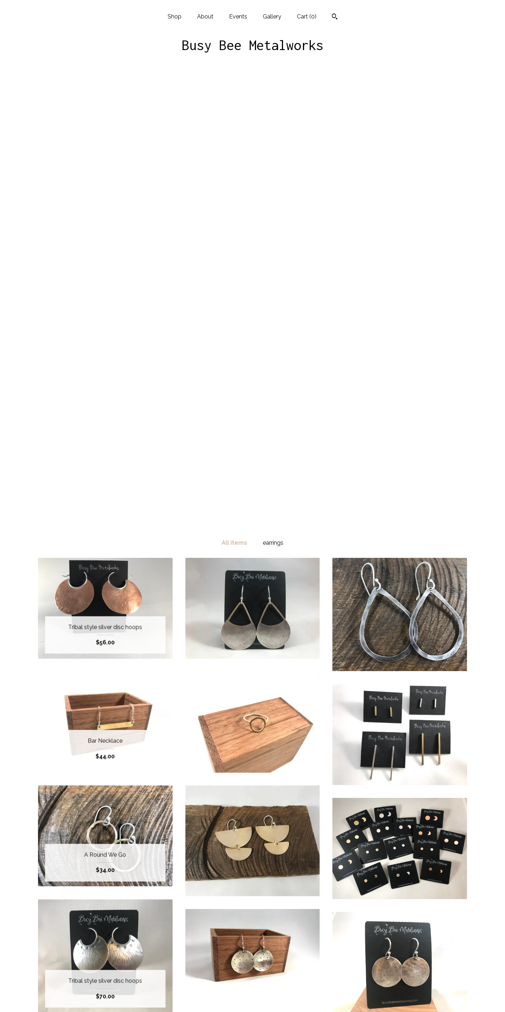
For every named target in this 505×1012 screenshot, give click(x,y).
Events (238, 16)
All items (234, 90)
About (205, 16)
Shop (174, 16)
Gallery (272, 16)
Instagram (252, 951)
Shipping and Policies (105, 986)
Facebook (252, 939)
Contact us (105, 997)
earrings (273, 90)
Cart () (306, 16)
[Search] (334, 17)
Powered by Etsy (400, 962)
